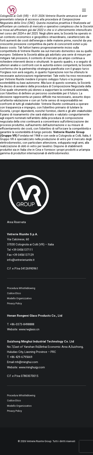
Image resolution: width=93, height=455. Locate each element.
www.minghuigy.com (32, 367)
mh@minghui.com (26, 362)
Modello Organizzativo (19, 298)
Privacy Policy (14, 303)
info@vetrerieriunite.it (20, 260)
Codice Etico (14, 293)
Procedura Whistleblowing (21, 288)
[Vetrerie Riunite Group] (12, 10)
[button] (84, 10)
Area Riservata (16, 222)
